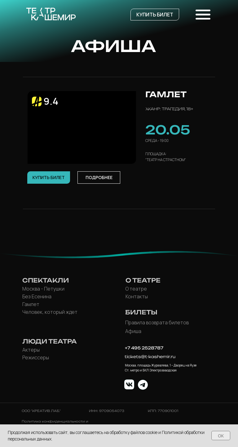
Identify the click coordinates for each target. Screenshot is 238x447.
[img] (129, 384)
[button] (154, 14)
